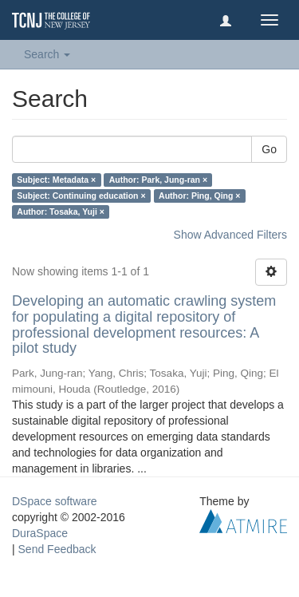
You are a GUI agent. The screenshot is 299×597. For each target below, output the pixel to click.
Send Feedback (57, 549)
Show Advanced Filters (230, 234)
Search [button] (47, 54)
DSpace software (54, 501)
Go (269, 149)
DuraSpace (40, 533)
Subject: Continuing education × (81, 195)
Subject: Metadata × (56, 179)
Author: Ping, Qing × (199, 195)
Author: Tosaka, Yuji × (60, 211)
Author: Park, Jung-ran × (158, 179)
